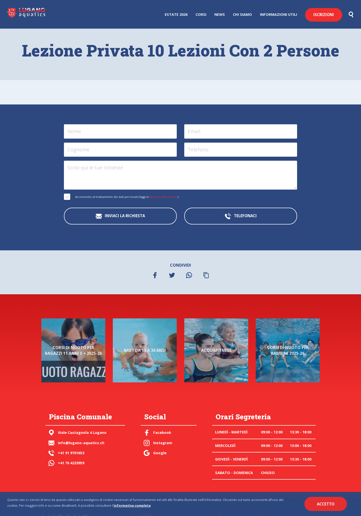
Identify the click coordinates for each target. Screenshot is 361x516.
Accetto (325, 503)
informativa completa (132, 505)
